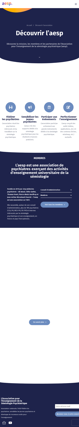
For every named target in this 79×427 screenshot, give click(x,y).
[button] (56, 190)
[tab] (56, 190)
